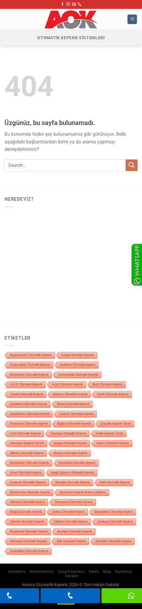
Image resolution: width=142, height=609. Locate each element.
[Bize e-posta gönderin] (74, 4)
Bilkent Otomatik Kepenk (73, 404)
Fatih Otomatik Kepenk (115, 482)
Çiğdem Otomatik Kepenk (71, 521)
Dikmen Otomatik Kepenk (27, 453)
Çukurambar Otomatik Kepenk (78, 374)
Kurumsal (123, 572)
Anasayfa (16, 572)
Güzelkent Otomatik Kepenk (28, 404)
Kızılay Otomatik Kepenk (77, 355)
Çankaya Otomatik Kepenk (115, 521)
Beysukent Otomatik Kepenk (29, 423)
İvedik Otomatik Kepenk (113, 394)
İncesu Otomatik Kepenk (113, 443)
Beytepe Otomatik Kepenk (73, 482)
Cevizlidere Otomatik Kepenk (29, 551)
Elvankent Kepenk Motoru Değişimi (83, 492)
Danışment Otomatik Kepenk (74, 502)
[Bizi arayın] (79, 4)
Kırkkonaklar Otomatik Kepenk (30, 364)
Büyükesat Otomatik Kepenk (29, 531)
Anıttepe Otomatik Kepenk (74, 531)
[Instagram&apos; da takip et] (68, 4)
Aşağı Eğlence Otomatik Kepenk (72, 472)
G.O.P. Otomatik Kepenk (26, 384)
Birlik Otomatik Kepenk (108, 384)
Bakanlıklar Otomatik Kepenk (113, 511)
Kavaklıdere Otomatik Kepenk (29, 413)
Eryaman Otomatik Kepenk (28, 482)
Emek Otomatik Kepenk (25, 472)
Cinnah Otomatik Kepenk (26, 394)
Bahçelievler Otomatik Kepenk (30, 492)
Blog (107, 572)
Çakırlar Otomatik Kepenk (27, 521)
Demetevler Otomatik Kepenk (29, 462)
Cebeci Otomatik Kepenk (68, 511)
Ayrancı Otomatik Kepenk (70, 453)
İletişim (71, 576)
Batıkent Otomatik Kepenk (70, 394)
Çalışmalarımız (71, 572)
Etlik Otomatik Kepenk (71, 541)
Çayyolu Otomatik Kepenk (76, 413)
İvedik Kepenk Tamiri (109, 433)
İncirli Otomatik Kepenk (67, 384)
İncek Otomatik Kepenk (25, 433)
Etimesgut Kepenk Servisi (27, 443)
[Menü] (132, 19)
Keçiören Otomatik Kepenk (77, 364)
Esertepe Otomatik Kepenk (68, 433)
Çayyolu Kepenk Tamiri (116, 423)
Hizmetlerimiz (41, 572)
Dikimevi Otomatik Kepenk (27, 502)
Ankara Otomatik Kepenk (70, 443)
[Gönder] (132, 165)
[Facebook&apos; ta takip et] (62, 4)
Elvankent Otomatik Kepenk (77, 462)
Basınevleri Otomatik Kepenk (29, 374)
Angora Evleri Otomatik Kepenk (31, 355)
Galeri (94, 572)
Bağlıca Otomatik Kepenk (74, 423)
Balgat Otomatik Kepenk (26, 511)
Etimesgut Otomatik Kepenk (28, 541)
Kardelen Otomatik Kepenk (113, 541)
